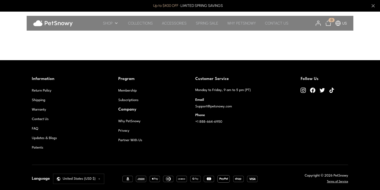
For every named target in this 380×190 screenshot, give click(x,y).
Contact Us (40, 119)
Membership (127, 90)
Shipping (38, 100)
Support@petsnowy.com (213, 106)
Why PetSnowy (129, 121)
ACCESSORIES (174, 23)
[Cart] (328, 23)
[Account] (318, 23)
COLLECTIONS (140, 23)
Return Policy (41, 90)
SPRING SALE (207, 23)
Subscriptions (128, 100)
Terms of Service (337, 181)
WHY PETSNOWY (241, 23)
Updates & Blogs (44, 138)
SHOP (111, 23)
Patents (37, 147)
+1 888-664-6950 (208, 122)
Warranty (39, 109)
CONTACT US (276, 23)
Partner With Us (130, 140)
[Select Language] (78, 179)
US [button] (341, 23)
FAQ (35, 128)
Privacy (123, 130)
